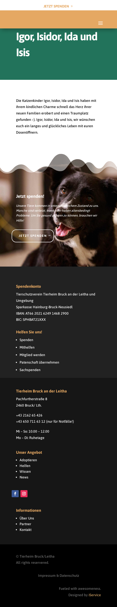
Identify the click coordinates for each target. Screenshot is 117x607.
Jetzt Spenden (56, 6)
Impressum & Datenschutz (58, 575)
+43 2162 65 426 (29, 415)
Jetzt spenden (33, 235)
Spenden (26, 340)
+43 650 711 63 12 (30, 421)
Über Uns (27, 518)
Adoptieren (28, 460)
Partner (25, 524)
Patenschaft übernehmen (39, 362)
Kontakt (25, 530)
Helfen (25, 466)
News (24, 477)
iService (95, 595)
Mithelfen (27, 347)
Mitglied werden (32, 355)
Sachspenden (30, 370)
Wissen (25, 471)
